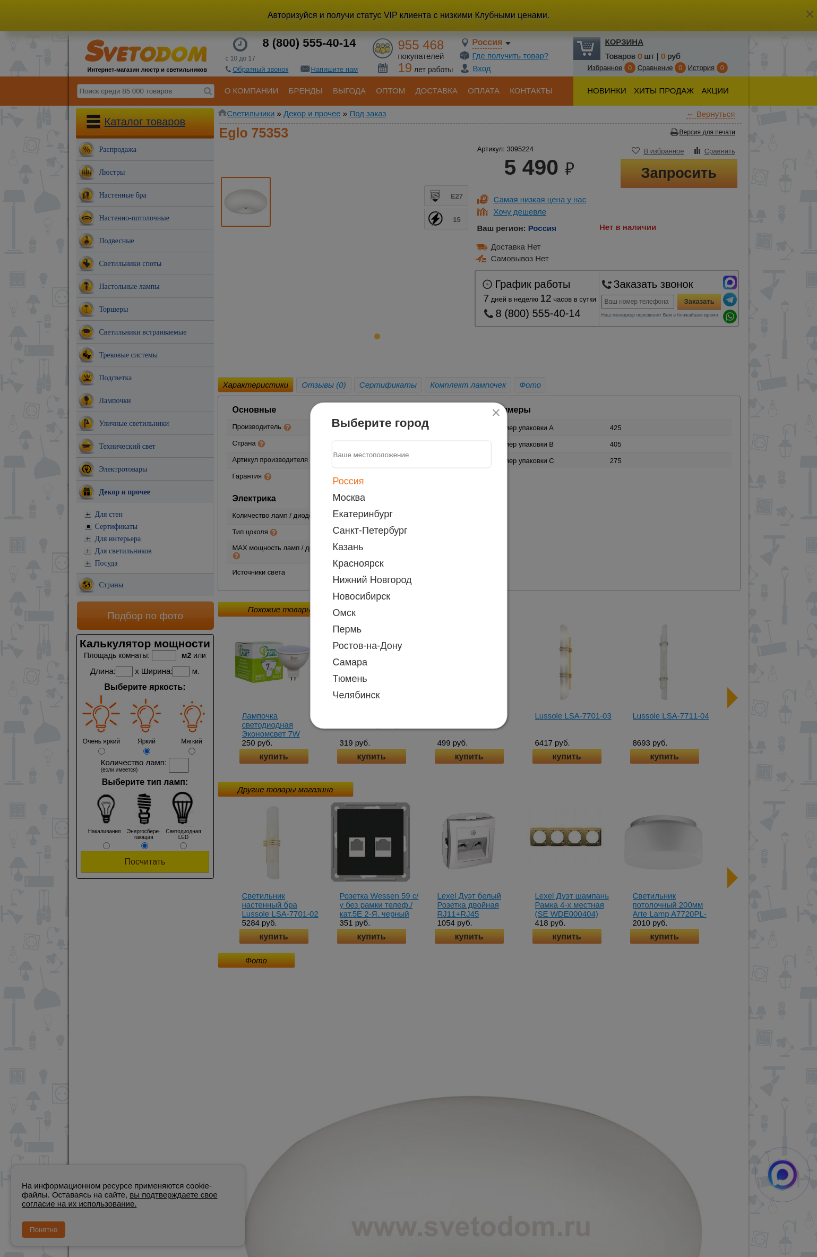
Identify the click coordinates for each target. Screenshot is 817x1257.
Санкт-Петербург (370, 530)
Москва (349, 497)
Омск (344, 613)
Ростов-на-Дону (367, 645)
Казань (348, 547)
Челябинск (356, 695)
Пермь (347, 629)
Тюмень (350, 678)
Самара (350, 662)
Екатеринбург (363, 514)
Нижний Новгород (372, 580)
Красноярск (358, 563)
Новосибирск (362, 596)
